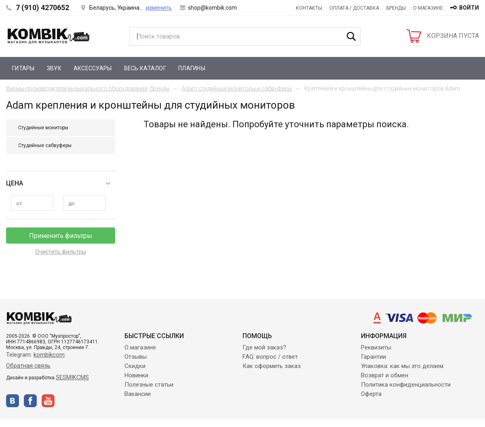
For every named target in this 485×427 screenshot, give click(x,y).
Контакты (309, 8)
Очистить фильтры (60, 251)
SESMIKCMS (72, 377)
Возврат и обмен (384, 375)
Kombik (48, 36)
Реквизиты (376, 347)
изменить (159, 7)
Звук (54, 68)
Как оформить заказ (271, 366)
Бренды (396, 8)
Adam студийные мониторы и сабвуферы (237, 88)
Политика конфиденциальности (406, 384)
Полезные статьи (148, 384)
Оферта (371, 394)
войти (469, 7)
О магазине (428, 8)
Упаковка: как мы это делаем (402, 366)
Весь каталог (145, 68)
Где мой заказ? (264, 347)
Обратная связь (28, 365)
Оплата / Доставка (354, 8)
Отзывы (135, 356)
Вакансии (137, 394)
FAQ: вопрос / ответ (270, 356)
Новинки (136, 375)
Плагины (191, 68)
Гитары (23, 68)
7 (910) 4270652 (42, 7)
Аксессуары (93, 68)
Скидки (135, 366)
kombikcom (49, 354)
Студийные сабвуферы (45, 145)
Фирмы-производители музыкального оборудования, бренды (87, 88)
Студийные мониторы (43, 127)
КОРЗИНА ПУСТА (453, 36)
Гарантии (373, 356)
